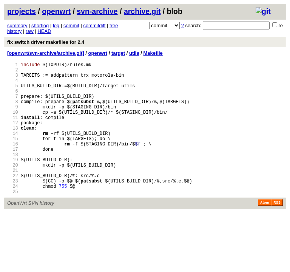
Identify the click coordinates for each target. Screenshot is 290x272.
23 (12, 207)
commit (71, 25)
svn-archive (97, 11)
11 (12, 130)
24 (12, 213)
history (14, 31)
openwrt (56, 11)
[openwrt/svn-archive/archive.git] (45, 53)
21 (12, 194)
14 (12, 149)
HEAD (44, 31)
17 (12, 168)
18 (12, 175)
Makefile (153, 53)
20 (12, 187)
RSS (277, 231)
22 (12, 200)
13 (12, 142)
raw (30, 31)
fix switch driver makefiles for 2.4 (45, 42)
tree (114, 25)
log (56, 25)
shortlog (40, 25)
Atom (264, 231)
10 (12, 123)
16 (12, 162)
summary (17, 25)
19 (12, 181)
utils (134, 53)
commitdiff (94, 25)
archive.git (142, 11)
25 (12, 219)
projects (21, 11)
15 (12, 155)
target (118, 53)
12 (12, 136)
